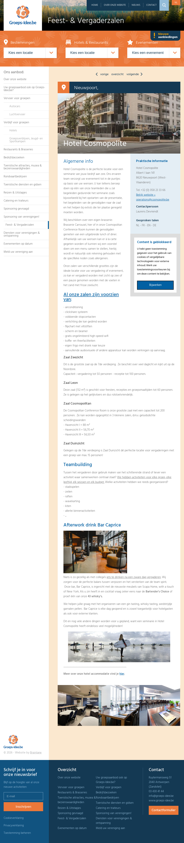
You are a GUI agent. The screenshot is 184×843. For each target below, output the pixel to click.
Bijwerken (155, 285)
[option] (78, 705)
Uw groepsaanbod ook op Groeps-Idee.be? (24, 89)
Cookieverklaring (14, 818)
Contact (151, 5)
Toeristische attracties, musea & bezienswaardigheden (23, 167)
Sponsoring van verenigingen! (21, 217)
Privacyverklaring (14, 825)
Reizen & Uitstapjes (15, 192)
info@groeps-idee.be (161, 796)
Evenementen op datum (18, 244)
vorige (101, 74)
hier (121, 674)
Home (94, 5)
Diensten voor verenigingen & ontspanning (22, 234)
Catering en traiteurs (16, 200)
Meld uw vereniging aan (18, 252)
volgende (135, 74)
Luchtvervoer (17, 114)
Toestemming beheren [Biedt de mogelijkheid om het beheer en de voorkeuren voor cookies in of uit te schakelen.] (17, 833)
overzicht (117, 74)
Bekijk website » (145, 195)
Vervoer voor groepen (17, 98)
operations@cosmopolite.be (152, 199)
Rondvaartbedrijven (15, 176)
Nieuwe (165, 36)
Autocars (14, 106)
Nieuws (136, 5)
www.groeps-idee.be (161, 800)
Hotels (13, 130)
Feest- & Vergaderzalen (20, 225)
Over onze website (115, 5)
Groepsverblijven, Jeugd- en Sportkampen (26, 140)
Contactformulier (164, 810)
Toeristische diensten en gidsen (22, 184)
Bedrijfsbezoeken (14, 157)
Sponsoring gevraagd (16, 208)
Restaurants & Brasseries (18, 149)
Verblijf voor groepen (16, 122)
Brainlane (36, 752)
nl (176, 3)
